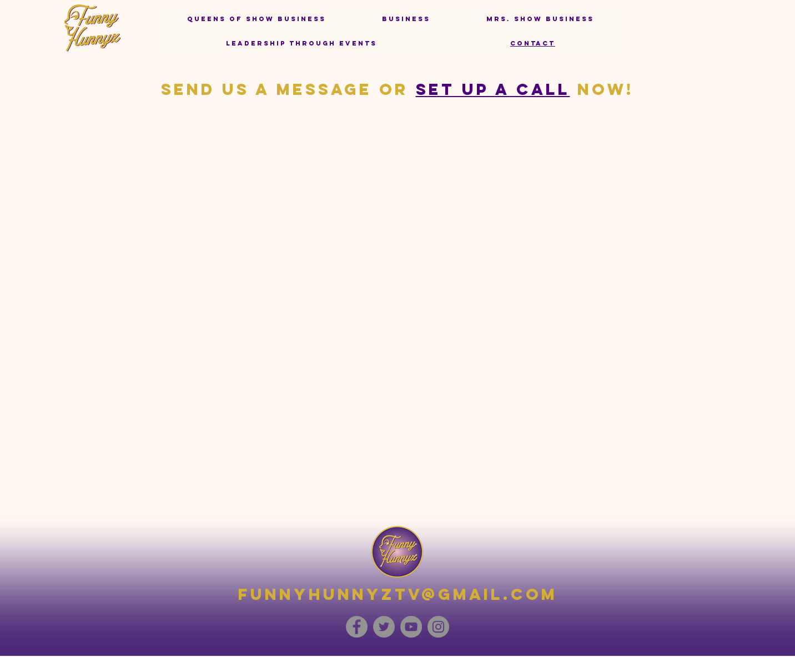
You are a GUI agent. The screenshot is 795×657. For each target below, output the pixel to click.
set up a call (493, 89)
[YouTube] (411, 627)
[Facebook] (357, 627)
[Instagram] (438, 627)
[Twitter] (384, 627)
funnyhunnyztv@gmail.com (397, 594)
